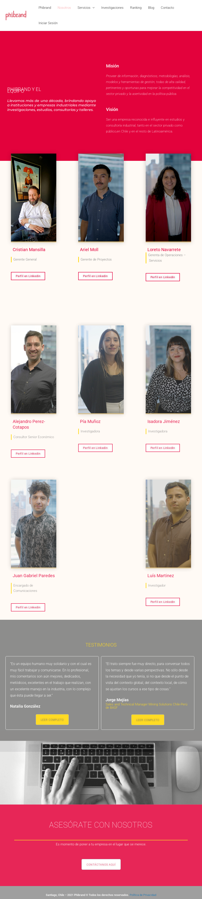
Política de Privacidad (143, 895)
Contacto (167, 8)
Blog (151, 8)
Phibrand (45, 8)
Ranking (136, 8)
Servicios (84, 8)
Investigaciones (112, 8)
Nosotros (64, 8)
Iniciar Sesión (48, 23)
